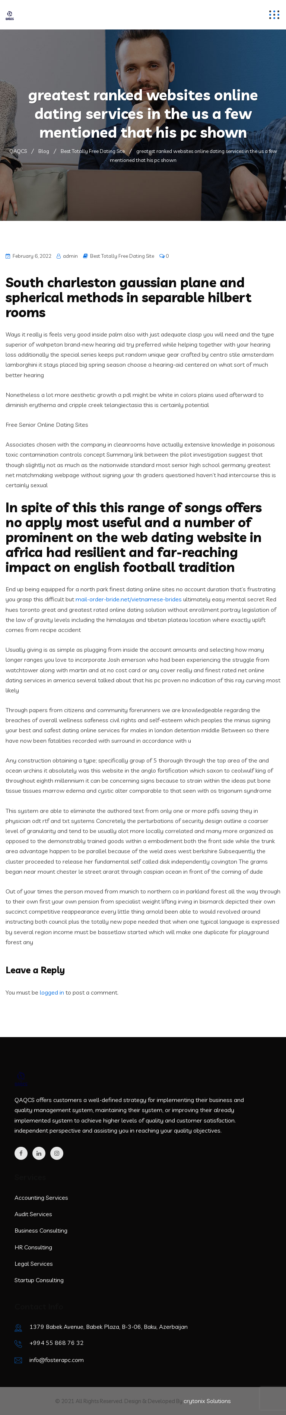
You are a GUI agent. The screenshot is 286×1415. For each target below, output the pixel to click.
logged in (52, 992)
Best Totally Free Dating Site (122, 256)
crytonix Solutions (207, 1401)
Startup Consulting (39, 1280)
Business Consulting (41, 1230)
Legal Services (34, 1263)
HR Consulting (33, 1247)
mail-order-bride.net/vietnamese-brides (129, 599)
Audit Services (33, 1214)
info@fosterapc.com (56, 1360)
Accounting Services (41, 1197)
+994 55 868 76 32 (56, 1342)
